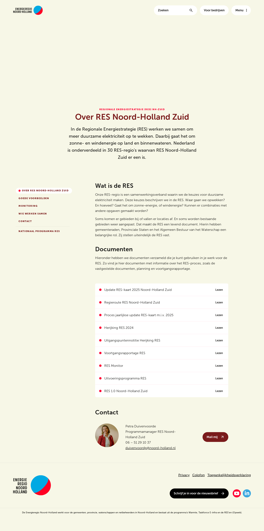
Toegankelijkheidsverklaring (229, 475)
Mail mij (215, 437)
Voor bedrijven (214, 10)
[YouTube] (237, 493)
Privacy (184, 475)
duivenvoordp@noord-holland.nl (150, 448)
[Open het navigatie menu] (241, 10)
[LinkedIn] (247, 493)
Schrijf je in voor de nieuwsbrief (199, 493)
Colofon (198, 475)
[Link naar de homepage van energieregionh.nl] (28, 10)
